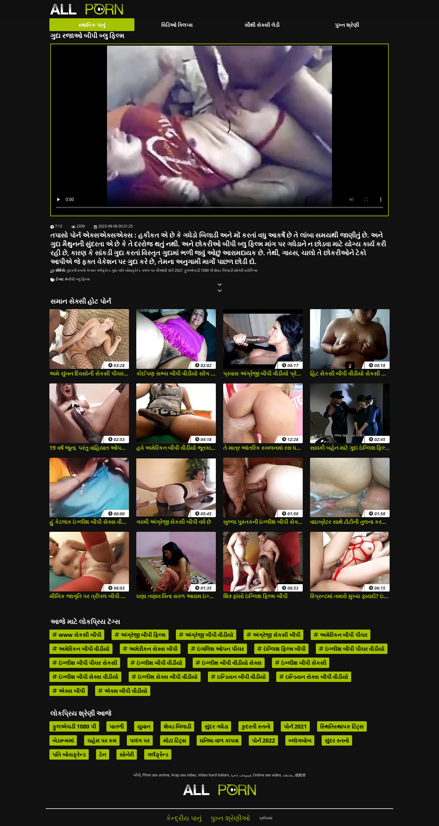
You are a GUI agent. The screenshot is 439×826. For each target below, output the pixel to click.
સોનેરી (238, 270)
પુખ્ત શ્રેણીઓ (230, 818)
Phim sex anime (156, 775)
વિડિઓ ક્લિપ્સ (177, 24)
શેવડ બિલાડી (223, 270)
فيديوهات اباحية (241, 775)
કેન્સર (91, 270)
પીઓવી (161, 270)
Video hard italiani (213, 775)
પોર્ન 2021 (175, 270)
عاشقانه (288, 775)
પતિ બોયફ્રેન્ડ (129, 270)
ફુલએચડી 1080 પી (198, 270)
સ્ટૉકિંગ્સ (251, 270)
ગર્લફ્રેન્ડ (104, 270)
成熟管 (300, 775)
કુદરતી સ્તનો (76, 270)
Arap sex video (183, 775)
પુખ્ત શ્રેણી (347, 24)
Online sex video (267, 775)
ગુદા (114, 270)
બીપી (137, 775)
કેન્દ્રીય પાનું (184, 818)
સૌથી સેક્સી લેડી (262, 24)
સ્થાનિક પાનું (91, 24)
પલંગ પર (148, 270)
